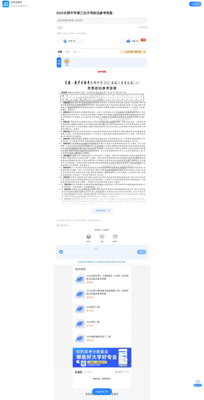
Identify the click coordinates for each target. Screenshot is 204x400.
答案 (67, 52)
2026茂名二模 (93, 322)
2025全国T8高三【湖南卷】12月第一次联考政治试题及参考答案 (107, 277)
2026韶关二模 (93, 307)
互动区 (78, 372)
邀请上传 (72, 41)
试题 (60, 52)
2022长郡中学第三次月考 (70, 20)
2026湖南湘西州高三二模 (98, 336)
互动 (77, 52)
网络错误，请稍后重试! (102, 379)
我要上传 (135, 41)
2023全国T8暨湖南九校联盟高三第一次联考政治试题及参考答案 (107, 292)
